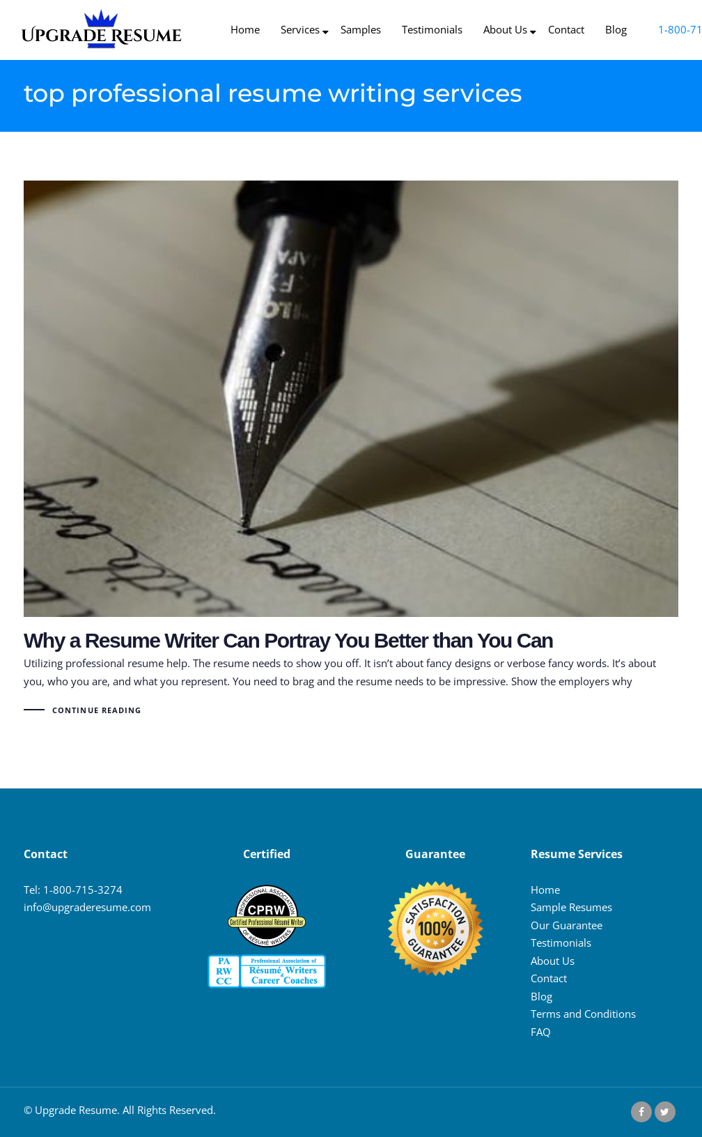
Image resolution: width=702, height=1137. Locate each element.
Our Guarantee (566, 925)
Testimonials (561, 942)
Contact (549, 978)
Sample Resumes (571, 907)
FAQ (541, 1032)
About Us (553, 961)
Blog (541, 996)
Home (545, 889)
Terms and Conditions (583, 1014)
